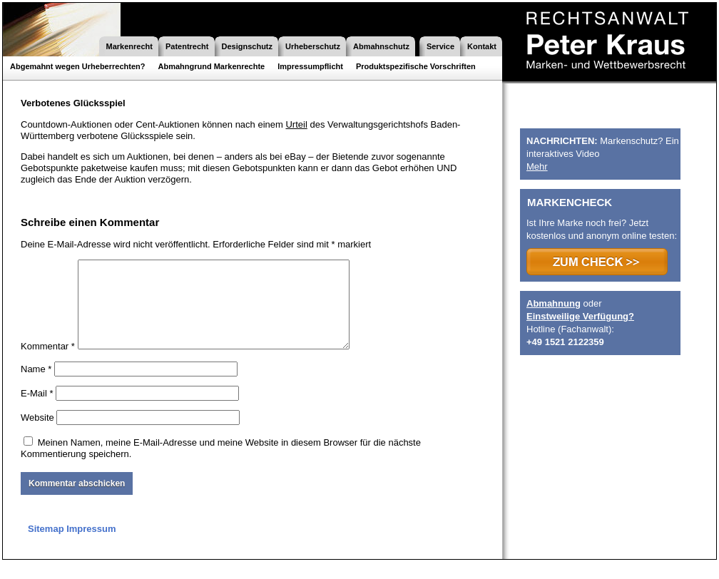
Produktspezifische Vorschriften (416, 66)
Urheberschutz (312, 46)
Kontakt (481, 46)
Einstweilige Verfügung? (580, 316)
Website (37, 434)
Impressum (91, 545)
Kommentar (48, 363)
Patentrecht (187, 46)
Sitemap (46, 545)
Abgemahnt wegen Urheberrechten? (77, 66)
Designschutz (247, 46)
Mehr (537, 166)
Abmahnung (553, 303)
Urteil (296, 124)
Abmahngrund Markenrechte (211, 66)
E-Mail (37, 410)
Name (36, 386)
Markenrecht (129, 46)
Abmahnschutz (381, 46)
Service (440, 46)
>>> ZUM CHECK (597, 261)
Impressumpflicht (310, 66)
